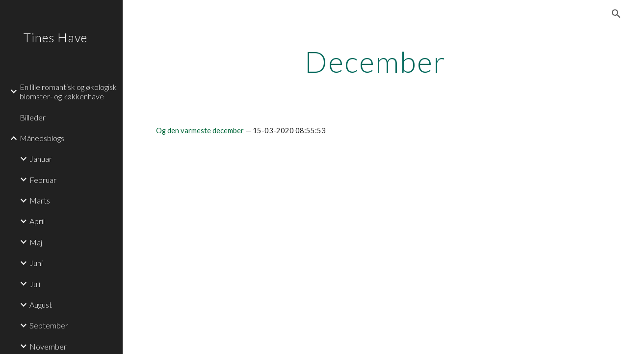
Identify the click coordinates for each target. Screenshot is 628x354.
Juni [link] (36, 262)
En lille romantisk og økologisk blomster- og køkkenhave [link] (68, 91)
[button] (616, 14)
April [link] (37, 221)
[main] (375, 61)
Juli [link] (34, 284)
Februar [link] (42, 179)
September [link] (48, 325)
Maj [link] (35, 242)
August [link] (40, 304)
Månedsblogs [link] (42, 138)
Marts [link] (39, 200)
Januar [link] (40, 158)
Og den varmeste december (200, 130)
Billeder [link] (33, 117)
